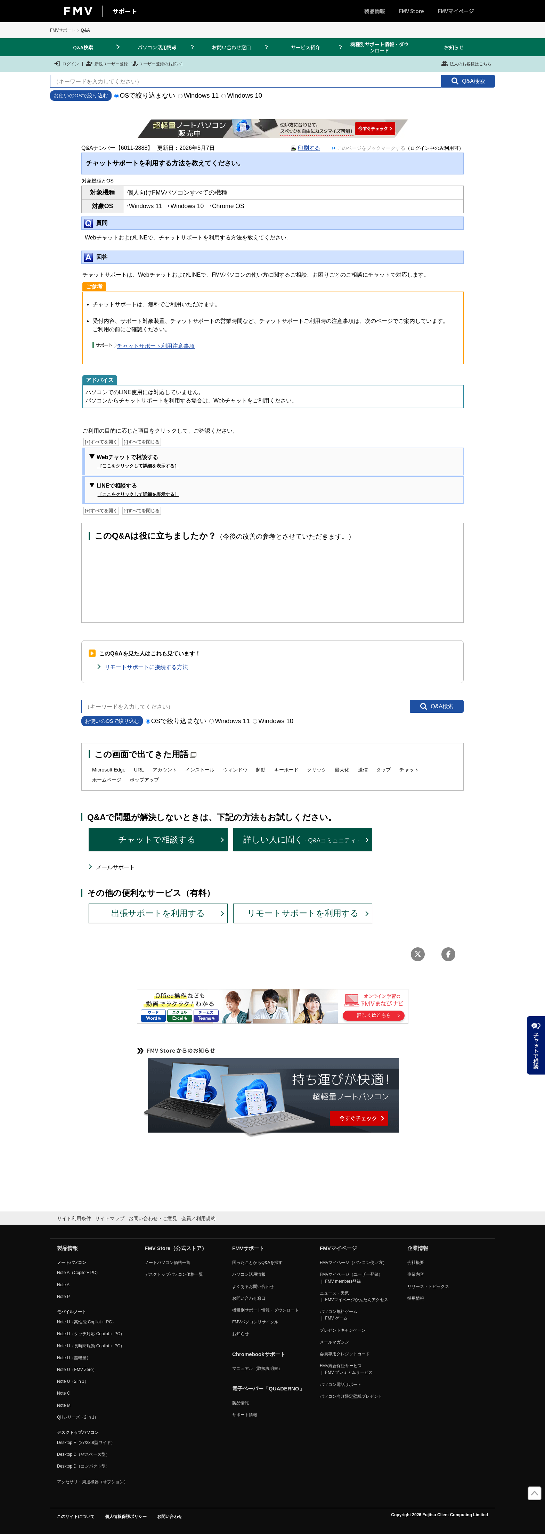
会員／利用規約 (198, 1218)
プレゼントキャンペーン (343, 1330)
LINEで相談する (138, 490)
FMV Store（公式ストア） (176, 1248)
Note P (63, 1296)
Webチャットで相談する (138, 462)
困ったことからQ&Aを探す (257, 1262)
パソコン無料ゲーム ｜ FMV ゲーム (338, 1315)
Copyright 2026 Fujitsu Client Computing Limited (439, 1514)
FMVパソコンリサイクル (255, 1322)
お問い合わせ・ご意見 (153, 1218)
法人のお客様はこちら (466, 63)
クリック (316, 770)
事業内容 (415, 1274)
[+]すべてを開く (101, 441)
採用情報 (415, 1298)
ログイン (66, 63)
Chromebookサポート (258, 1354)
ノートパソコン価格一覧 (167, 1262)
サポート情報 (244, 1414)
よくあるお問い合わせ (253, 1286)
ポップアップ (144, 780)
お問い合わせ (169, 1516)
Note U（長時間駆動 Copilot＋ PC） (90, 1346)
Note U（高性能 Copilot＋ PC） (86, 1322)
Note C (63, 1393)
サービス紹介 (305, 47)
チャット (409, 770)
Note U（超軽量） (74, 1357)
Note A (63, 1284)
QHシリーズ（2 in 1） (77, 1417)
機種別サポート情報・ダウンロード (379, 47)
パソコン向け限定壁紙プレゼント (351, 1396)
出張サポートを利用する (158, 913)
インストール (199, 770)
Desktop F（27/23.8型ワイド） (86, 1442)
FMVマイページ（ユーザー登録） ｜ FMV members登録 (351, 1277)
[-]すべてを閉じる (142, 441)
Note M (64, 1405)
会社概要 (415, 1262)
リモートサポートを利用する (303, 913)
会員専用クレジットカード (345, 1354)
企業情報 (417, 1248)
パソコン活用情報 (157, 47)
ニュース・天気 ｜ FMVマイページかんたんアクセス (354, 1296)
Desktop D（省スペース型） (83, 1454)
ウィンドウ (235, 770)
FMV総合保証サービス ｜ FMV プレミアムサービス (346, 1369)
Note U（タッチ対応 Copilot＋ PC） (90, 1333)
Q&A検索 (83, 47)
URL (139, 770)
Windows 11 (198, 95)
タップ (383, 770)
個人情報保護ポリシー (126, 1516)
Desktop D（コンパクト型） (83, 1466)
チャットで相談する (157, 839)
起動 (261, 770)
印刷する (309, 148)
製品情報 (374, 11)
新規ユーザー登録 (107, 63)
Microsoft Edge (108, 770)
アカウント (165, 770)
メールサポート (115, 867)
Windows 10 (241, 95)
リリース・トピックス (428, 1286)
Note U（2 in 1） (73, 1381)
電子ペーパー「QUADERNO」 (268, 1388)
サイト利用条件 (74, 1218)
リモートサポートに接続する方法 (146, 667)
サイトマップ (109, 1218)
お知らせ (454, 47)
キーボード (286, 770)
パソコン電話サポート (340, 1384)
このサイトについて (76, 1516)
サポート (124, 11)
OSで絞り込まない (145, 95)
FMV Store (411, 11)
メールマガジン (334, 1342)
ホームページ (106, 780)
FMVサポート (62, 30)
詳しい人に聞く (301, 839)
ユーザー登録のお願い (156, 63)
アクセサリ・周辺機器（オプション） (92, 1481)
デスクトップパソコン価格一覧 (174, 1274)
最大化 (342, 770)
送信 (363, 770)
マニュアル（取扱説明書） (257, 1368)
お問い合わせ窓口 (231, 47)
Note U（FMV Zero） (77, 1369)
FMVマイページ (456, 11)
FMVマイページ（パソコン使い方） (353, 1262)
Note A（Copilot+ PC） (78, 1272)
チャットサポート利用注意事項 (143, 346)
